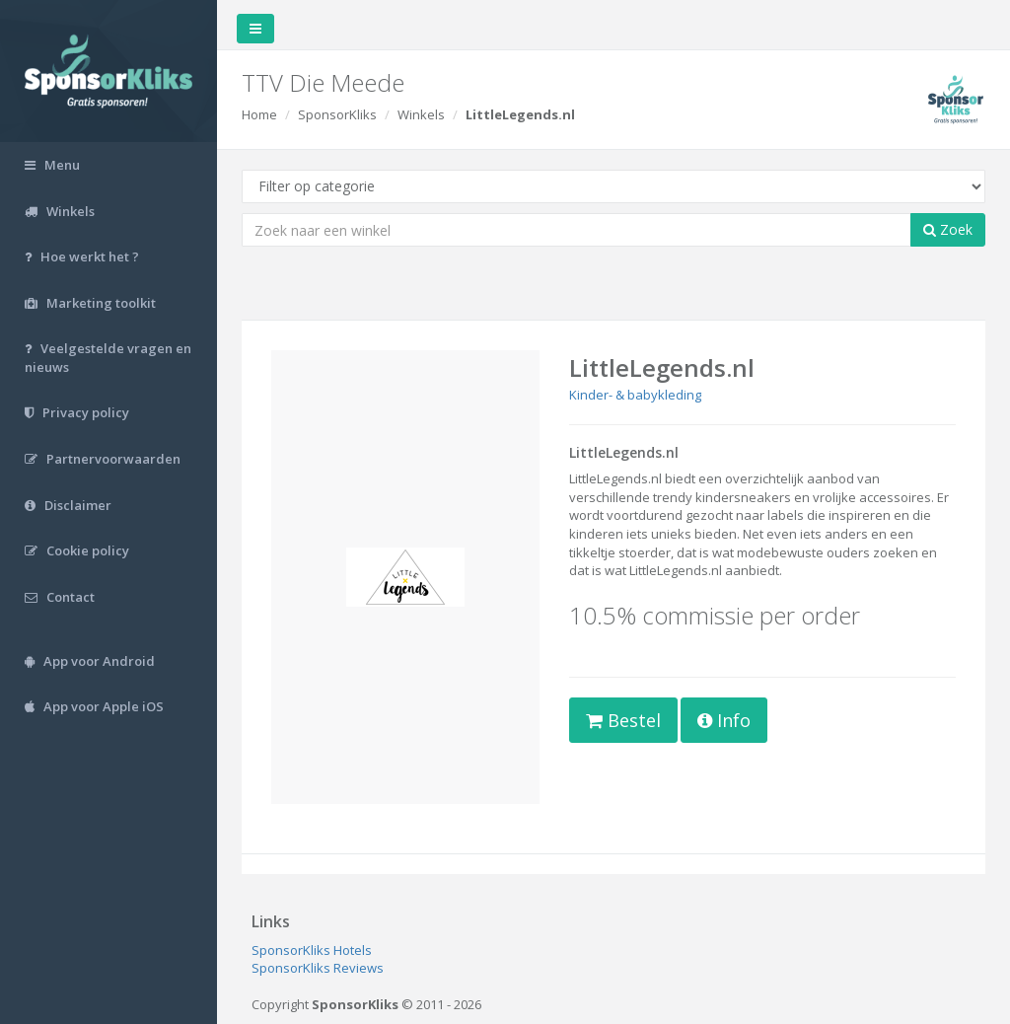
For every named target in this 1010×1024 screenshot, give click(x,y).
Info (724, 720)
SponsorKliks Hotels (312, 950)
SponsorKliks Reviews (318, 968)
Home (259, 114)
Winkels (421, 114)
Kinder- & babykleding (635, 394)
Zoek (948, 229)
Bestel (623, 720)
